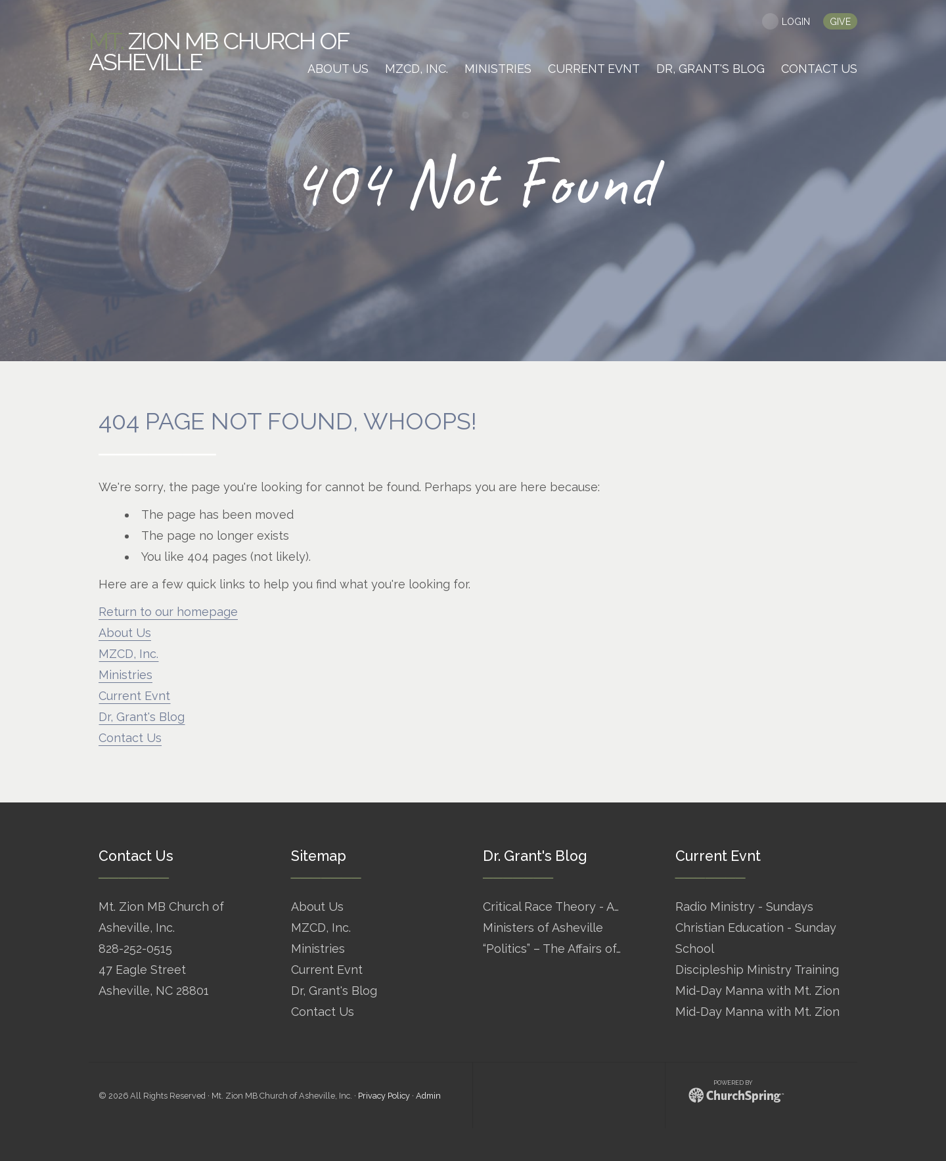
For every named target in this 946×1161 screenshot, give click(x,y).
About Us (125, 633)
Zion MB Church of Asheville (218, 51)
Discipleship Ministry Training (757, 969)
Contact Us (130, 738)
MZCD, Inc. (128, 654)
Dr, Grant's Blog (142, 717)
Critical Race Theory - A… (551, 906)
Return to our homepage (168, 612)
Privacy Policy (384, 1096)
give (840, 21)
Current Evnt (134, 696)
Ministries (125, 675)
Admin (428, 1096)
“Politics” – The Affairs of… (552, 948)
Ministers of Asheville (543, 927)
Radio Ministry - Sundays (744, 906)
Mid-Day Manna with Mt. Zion (757, 990)
